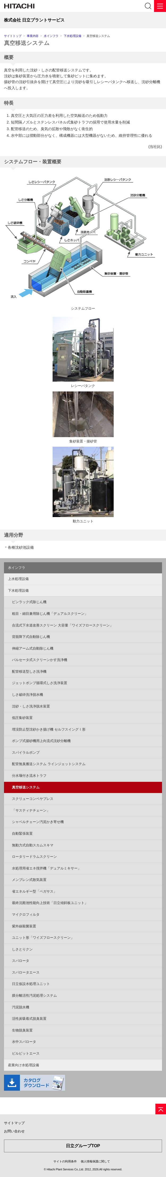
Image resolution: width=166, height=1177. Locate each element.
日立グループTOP (83, 1146)
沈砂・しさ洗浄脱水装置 (31, 706)
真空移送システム (27, 43)
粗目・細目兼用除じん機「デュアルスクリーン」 (50, 614)
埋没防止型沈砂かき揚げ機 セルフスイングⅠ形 (49, 729)
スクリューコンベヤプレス (32, 799)
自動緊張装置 (22, 833)
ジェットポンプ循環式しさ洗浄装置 (39, 683)
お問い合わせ (14, 1131)
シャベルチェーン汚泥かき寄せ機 (38, 822)
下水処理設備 (72, 35)
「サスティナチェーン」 (31, 810)
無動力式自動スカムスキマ (32, 845)
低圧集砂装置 (22, 718)
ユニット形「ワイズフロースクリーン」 (43, 938)
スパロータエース (26, 972)
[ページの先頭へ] (160, 1109)
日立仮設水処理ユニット (31, 984)
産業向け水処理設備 (23, 1065)
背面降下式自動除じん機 (31, 637)
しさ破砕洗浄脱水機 (27, 695)
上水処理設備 (18, 579)
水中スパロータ (24, 1042)
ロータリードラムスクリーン (34, 857)
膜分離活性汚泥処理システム (34, 995)
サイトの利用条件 (65, 1161)
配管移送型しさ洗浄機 (29, 671)
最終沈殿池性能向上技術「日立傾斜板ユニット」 (50, 903)
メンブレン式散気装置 (29, 880)
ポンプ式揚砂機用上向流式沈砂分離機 (41, 741)
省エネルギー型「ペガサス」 (34, 891)
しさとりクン (22, 949)
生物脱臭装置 (22, 1030)
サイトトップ (13, 35)
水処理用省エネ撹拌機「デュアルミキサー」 (46, 868)
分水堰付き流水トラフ (29, 776)
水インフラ (51, 35)
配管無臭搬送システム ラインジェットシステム (49, 764)
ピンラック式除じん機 (29, 602)
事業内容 (33, 35)
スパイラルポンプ (26, 752)
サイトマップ (14, 1123)
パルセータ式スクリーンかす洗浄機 (39, 660)
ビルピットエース (26, 1053)
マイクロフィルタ (26, 914)
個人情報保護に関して (95, 1161)
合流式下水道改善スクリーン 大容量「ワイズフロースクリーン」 (62, 625)
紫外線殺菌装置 (24, 926)
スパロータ (20, 961)
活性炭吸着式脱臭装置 (29, 1019)
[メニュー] (160, 6)
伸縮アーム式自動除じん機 (32, 648)
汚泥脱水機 (20, 1007)
